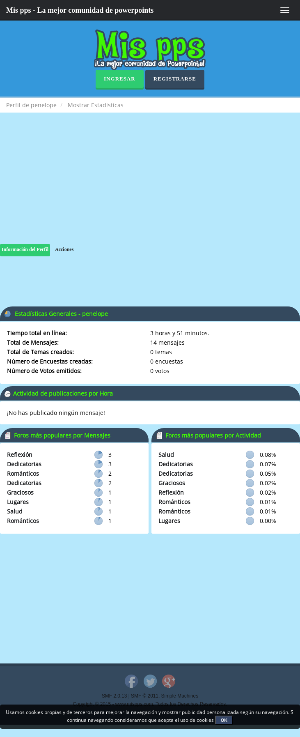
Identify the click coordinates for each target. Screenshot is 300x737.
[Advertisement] (150, 186)
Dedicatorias (24, 464)
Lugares (18, 502)
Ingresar (119, 79)
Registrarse (174, 79)
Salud (15, 511)
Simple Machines (180, 696)
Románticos (23, 473)
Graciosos (20, 492)
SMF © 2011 (144, 696)
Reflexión (19, 454)
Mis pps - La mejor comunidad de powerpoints (79, 10)
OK (224, 720)
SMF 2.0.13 (114, 696)
